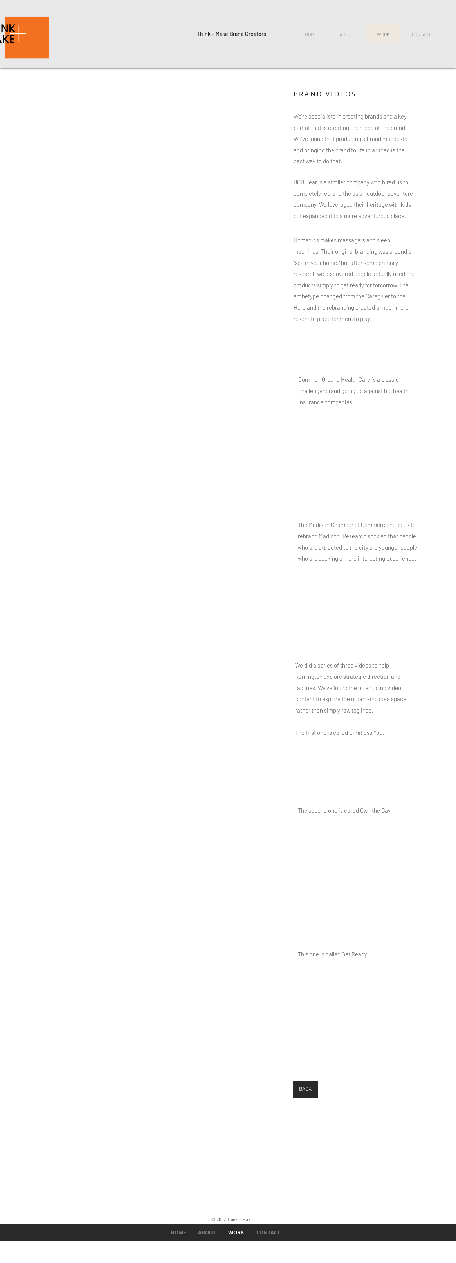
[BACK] (305, 1089)
